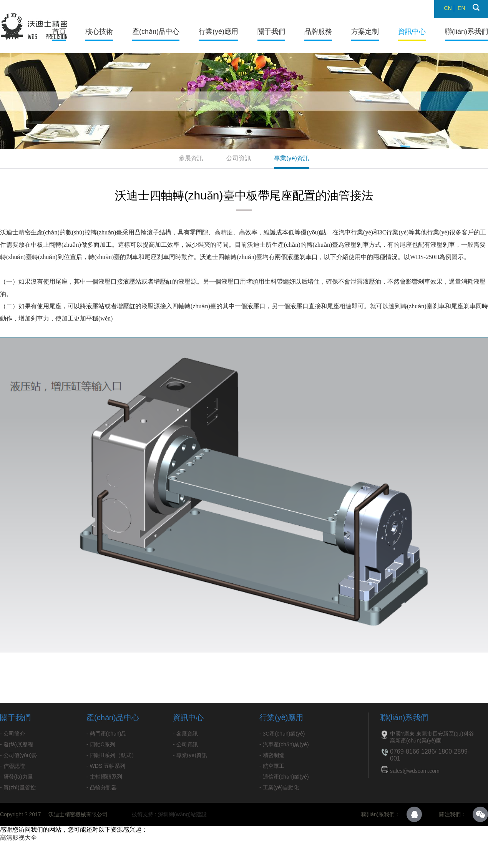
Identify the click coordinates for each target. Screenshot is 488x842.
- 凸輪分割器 (101, 787)
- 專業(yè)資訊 (190, 755)
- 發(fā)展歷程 (16, 744)
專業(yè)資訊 (291, 158)
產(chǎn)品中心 (155, 31)
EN (461, 8)
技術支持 (142, 814)
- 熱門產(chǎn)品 (106, 734)
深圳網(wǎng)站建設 (182, 814)
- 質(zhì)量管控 (18, 787)
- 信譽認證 (12, 766)
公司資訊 (238, 158)
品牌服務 (318, 31)
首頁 (59, 31)
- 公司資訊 (185, 744)
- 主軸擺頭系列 (104, 777)
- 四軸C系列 (100, 744)
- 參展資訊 (185, 734)
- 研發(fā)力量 (16, 777)
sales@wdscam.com (415, 771)
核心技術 (99, 31)
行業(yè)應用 (218, 31)
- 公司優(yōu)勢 (18, 755)
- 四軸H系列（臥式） (111, 755)
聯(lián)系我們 (466, 31)
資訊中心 (412, 31)
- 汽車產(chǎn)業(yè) (284, 744)
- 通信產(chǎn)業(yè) (284, 777)
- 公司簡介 (12, 734)
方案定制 (365, 31)
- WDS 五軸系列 (105, 766)
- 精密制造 (271, 755)
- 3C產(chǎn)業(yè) (282, 734)
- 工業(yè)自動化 (279, 787)
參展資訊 (191, 158)
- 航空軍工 (271, 766)
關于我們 (271, 31)
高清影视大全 (18, 837)
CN (447, 8)
